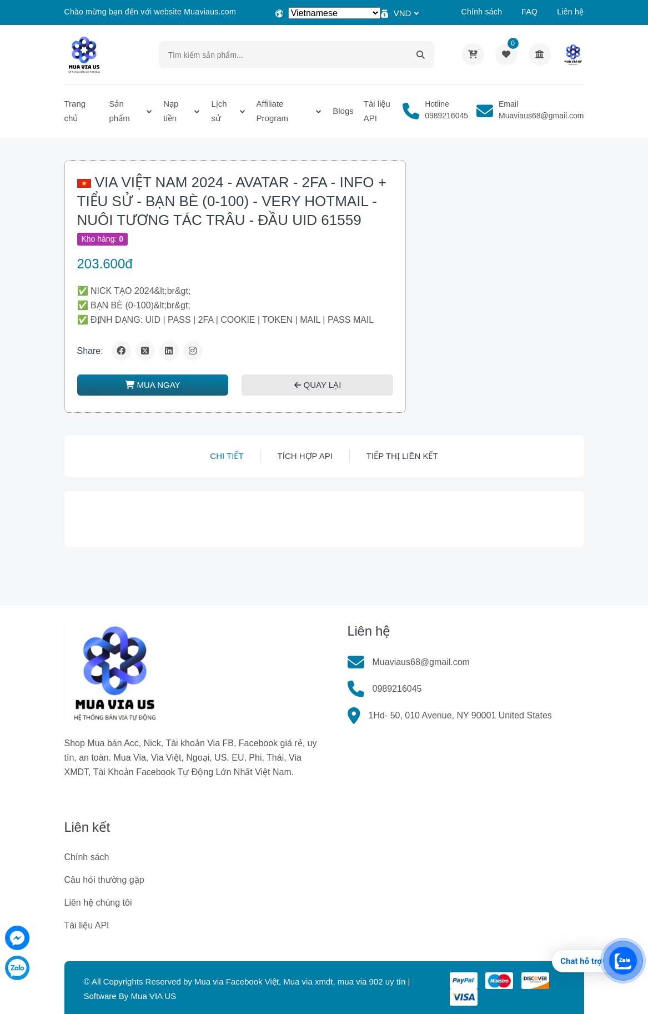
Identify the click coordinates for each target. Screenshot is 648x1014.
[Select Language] (334, 13)
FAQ (529, 11)
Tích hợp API (305, 456)
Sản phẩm (119, 111)
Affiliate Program (273, 111)
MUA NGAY (152, 384)
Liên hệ (570, 11)
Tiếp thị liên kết (402, 456)
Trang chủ (75, 111)
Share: (90, 351)
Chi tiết (226, 456)
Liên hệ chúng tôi (98, 902)
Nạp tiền (170, 111)
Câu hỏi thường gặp (104, 880)
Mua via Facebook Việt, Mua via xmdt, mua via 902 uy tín (299, 981)
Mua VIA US (154, 996)
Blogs (343, 111)
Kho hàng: (103, 238)
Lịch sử (219, 111)
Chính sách (481, 11)
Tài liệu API (377, 111)
